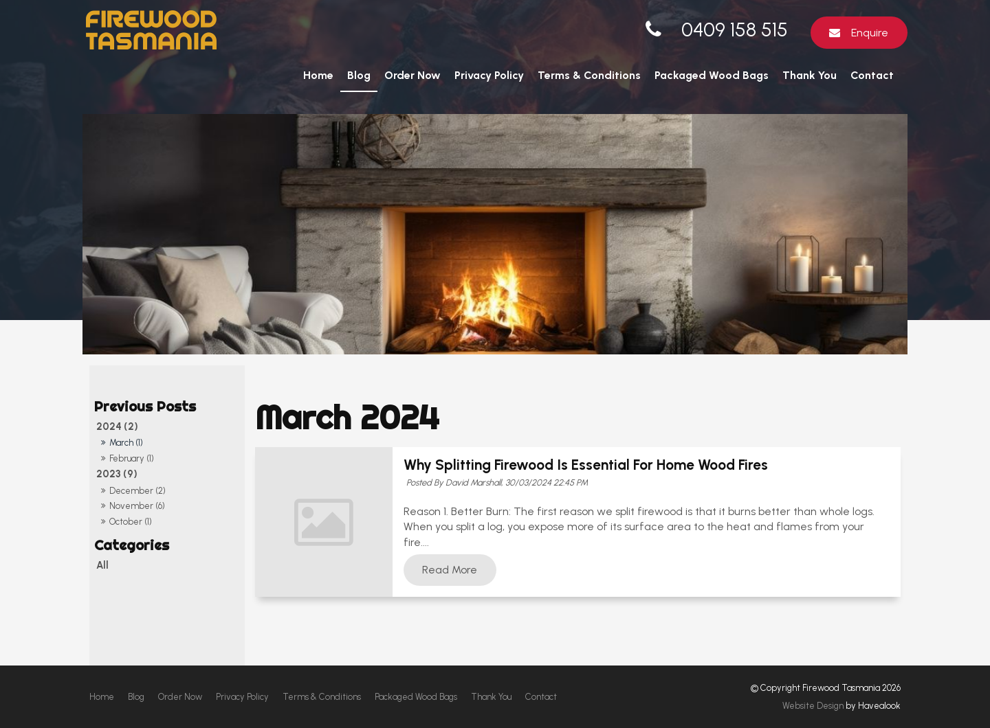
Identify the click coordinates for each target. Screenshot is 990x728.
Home (318, 75)
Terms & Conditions (589, 75)
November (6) (137, 506)
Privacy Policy (489, 75)
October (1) (130, 521)
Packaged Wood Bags (711, 75)
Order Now (412, 75)
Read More (449, 570)
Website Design (813, 706)
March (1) (126, 442)
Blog (359, 75)
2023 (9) (117, 474)
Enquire (869, 32)
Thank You (809, 75)
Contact (872, 75)
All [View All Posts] (102, 565)
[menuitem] (101, 697)
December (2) (137, 491)
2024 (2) (117, 426)
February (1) (131, 458)
